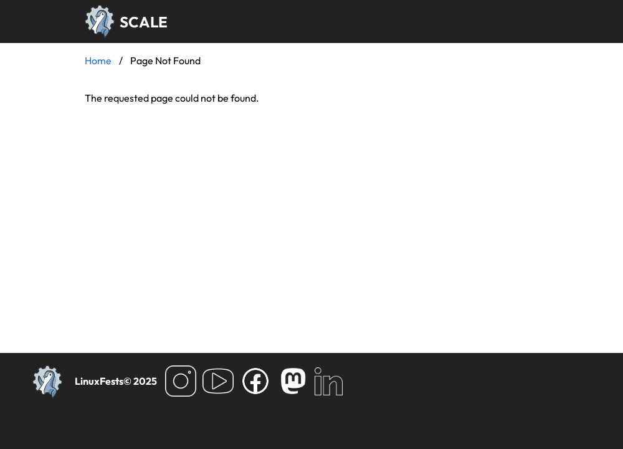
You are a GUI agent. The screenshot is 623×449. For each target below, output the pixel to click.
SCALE (144, 21)
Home (98, 60)
